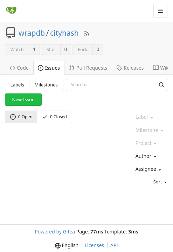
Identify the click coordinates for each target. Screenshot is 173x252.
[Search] (161, 85)
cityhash (64, 32)
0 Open (21, 117)
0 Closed (54, 117)
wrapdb (32, 32)
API (114, 245)
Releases (130, 67)
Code (19, 67)
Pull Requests (88, 67)
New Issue (23, 99)
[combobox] (150, 156)
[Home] (11, 11)
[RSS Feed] (87, 33)
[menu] (150, 182)
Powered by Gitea (55, 231)
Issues (49, 67)
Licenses (94, 245)
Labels (17, 85)
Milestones (46, 85)
